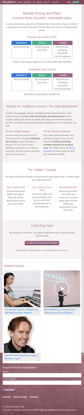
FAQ (34, 2)
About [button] (19, 2)
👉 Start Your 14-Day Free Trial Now (42, 243)
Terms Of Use (20, 396)
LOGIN (68, 2)
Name (6, 371)
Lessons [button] (27, 2)
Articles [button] (47, 2)
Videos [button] (39, 2)
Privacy (34, 396)
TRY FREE (75, 2)
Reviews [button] (55, 2)
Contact (7, 396)
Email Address (10, 378)
